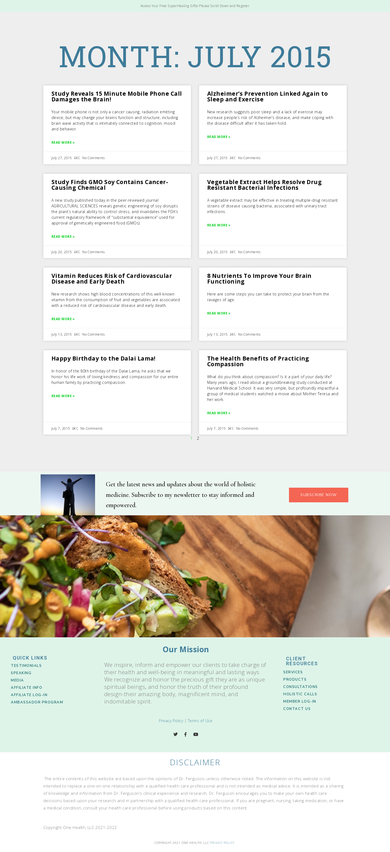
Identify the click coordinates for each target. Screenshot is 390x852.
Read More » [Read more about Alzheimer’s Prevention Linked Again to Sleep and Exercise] (219, 136)
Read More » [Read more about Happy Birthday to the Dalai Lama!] (63, 396)
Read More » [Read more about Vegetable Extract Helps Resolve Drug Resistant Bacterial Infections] (219, 225)
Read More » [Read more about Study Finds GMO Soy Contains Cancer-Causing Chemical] (63, 236)
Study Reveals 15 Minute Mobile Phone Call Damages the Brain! (116, 96)
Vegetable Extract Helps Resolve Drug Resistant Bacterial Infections (264, 184)
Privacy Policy (171, 720)
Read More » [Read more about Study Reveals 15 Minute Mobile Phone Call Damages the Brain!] (63, 142)
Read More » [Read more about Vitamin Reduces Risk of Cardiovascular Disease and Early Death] (63, 319)
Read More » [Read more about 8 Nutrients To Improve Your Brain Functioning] (219, 313)
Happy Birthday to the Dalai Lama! (103, 358)
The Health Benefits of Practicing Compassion (258, 361)
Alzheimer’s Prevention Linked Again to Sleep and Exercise (267, 96)
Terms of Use (200, 720)
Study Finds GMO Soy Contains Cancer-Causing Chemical (109, 184)
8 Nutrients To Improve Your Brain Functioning (259, 278)
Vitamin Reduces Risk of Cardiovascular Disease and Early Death (111, 278)
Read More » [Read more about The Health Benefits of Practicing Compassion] (219, 413)
